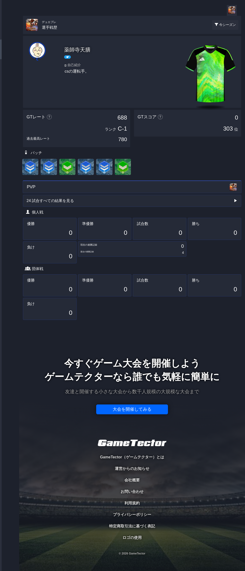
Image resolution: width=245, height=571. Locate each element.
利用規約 (132, 503)
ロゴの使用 (132, 538)
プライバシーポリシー (132, 515)
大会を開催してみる (132, 409)
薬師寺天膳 (77, 50)
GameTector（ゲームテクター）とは (132, 457)
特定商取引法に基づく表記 (132, 526)
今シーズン (227, 24)
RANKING (9, 93)
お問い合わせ (132, 492)
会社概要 (132, 480)
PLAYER (10, 53)
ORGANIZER (9, 73)
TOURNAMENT (9, 34)
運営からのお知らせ (132, 469)
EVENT (9, 112)
